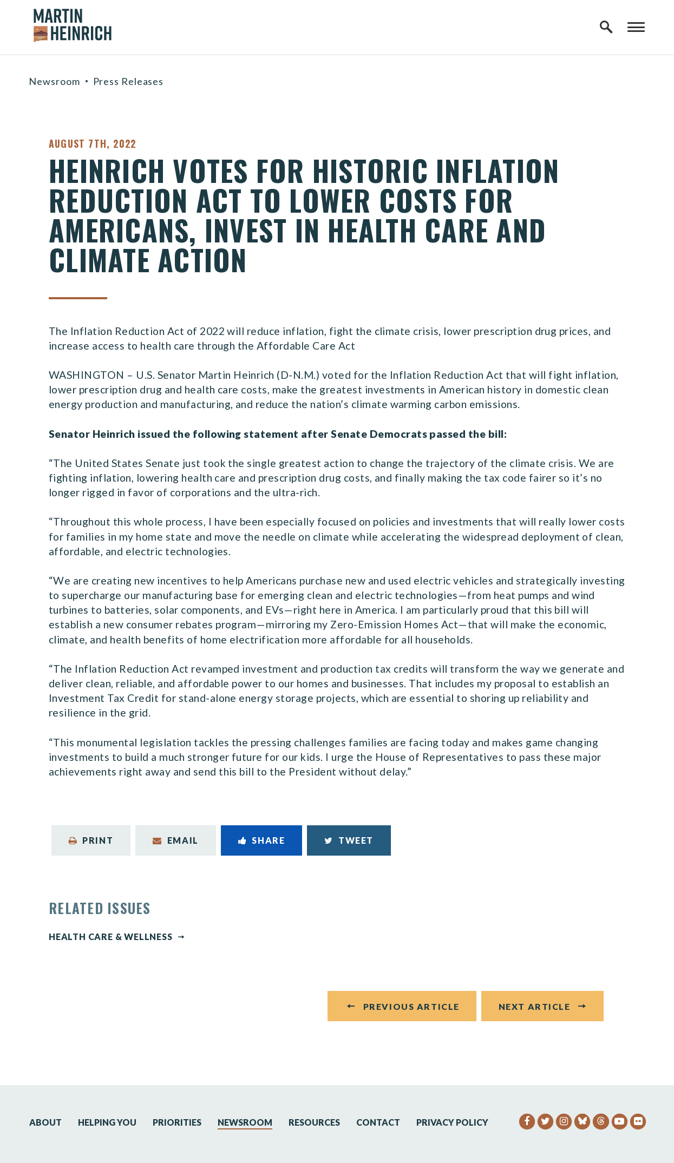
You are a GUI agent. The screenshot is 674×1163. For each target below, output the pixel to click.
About (45, 1122)
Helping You (107, 1122)
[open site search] (606, 27)
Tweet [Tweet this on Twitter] (349, 840)
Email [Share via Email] (176, 840)
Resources (314, 1122)
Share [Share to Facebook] (261, 840)
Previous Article (411, 1009)
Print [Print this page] (91, 840)
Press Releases (128, 81)
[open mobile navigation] (636, 27)
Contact (378, 1122)
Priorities (177, 1122)
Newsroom (54, 81)
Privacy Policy (452, 1122)
